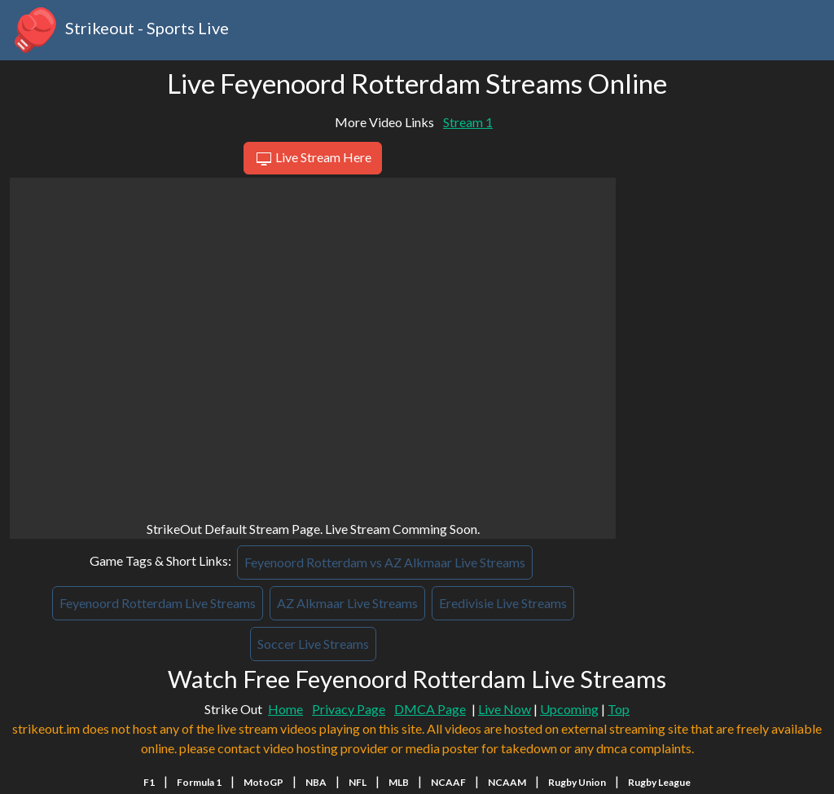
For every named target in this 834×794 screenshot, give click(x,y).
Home (285, 709)
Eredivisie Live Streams (503, 603)
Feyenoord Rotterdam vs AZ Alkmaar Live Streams (384, 562)
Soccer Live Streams (313, 643)
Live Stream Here (312, 159)
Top (619, 709)
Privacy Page (348, 709)
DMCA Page (430, 709)
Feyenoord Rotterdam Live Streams (157, 603)
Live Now (504, 709)
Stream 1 (468, 122)
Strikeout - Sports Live (119, 30)
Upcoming (569, 709)
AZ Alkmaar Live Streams (347, 603)
